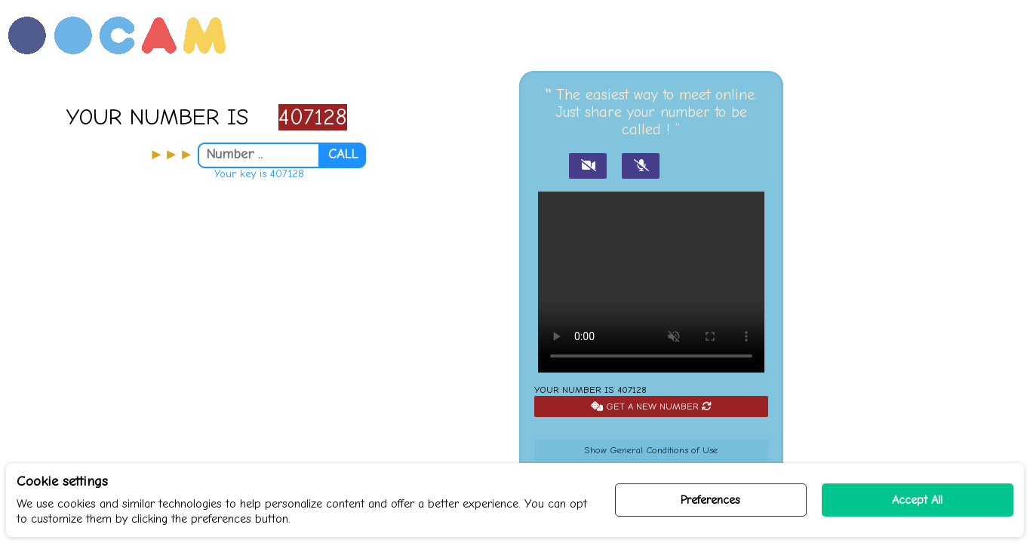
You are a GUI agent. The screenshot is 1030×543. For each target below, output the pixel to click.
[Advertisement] (257, 354)
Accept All (917, 500)
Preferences (710, 500)
